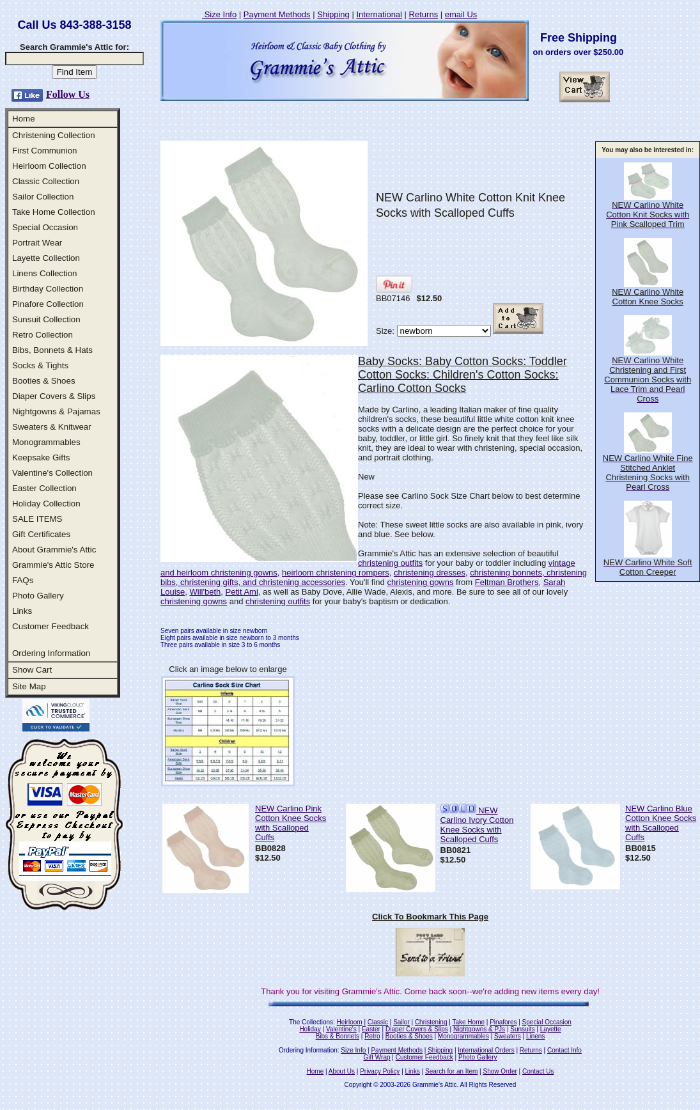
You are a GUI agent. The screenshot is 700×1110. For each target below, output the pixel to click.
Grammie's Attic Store (53, 565)
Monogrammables (46, 442)
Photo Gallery (38, 595)
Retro (372, 1036)
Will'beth (205, 592)
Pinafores (503, 1022)
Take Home (468, 1022)
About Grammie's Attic (54, 549)
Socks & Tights (40, 365)
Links (22, 611)
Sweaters (507, 1036)
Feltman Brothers (507, 582)
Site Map (29, 686)
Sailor (401, 1022)
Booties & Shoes (43, 381)
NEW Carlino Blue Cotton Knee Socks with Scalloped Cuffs (660, 823)
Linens (535, 1036)
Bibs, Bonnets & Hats (52, 350)
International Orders (486, 1050)
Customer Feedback (50, 626)
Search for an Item (451, 1071)
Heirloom (349, 1022)
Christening (431, 1022)
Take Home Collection (53, 212)
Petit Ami (242, 592)
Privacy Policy (380, 1071)
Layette (550, 1029)
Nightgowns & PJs (479, 1029)
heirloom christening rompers (335, 572)
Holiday (309, 1029)
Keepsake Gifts (41, 457)
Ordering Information (51, 653)
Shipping (333, 14)
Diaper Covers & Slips (53, 396)
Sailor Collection (43, 196)
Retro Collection (42, 335)
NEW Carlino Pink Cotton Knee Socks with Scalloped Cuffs (290, 823)
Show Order (500, 1071)
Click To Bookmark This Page (430, 916)
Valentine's (341, 1029)
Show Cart (32, 670)
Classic (378, 1022)
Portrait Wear (37, 242)
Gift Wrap (377, 1057)
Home (23, 118)
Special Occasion (45, 227)
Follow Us (67, 94)
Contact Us (538, 1071)
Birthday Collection (47, 288)
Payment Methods (277, 14)
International (379, 14)
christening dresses (429, 572)
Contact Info (564, 1050)
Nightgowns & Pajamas (56, 411)
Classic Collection (45, 181)
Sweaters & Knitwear (51, 427)
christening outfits (390, 563)
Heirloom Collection (49, 166)
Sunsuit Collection (46, 319)
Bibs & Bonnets (337, 1036)
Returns (424, 14)
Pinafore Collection (48, 304)
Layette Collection (46, 258)
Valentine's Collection (52, 473)
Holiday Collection (46, 503)
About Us (342, 1071)
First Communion (44, 150)
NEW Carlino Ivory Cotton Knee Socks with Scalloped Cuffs (477, 825)
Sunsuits (522, 1029)
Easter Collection (44, 488)
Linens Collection (44, 273)
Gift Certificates (41, 534)
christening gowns (420, 582)
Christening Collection (53, 135)
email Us (461, 14)
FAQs (22, 580)
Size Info (219, 14)
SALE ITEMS (37, 519)
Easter (371, 1029)
